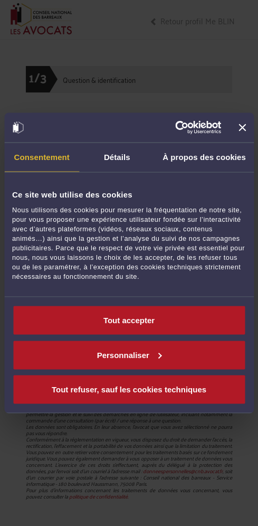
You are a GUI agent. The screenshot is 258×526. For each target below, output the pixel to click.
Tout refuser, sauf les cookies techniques (129, 389)
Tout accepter (129, 320)
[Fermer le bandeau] (242, 127)
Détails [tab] (117, 156)
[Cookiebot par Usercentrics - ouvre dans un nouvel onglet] (175, 128)
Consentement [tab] (42, 156)
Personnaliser (129, 354)
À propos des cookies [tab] (204, 156)
